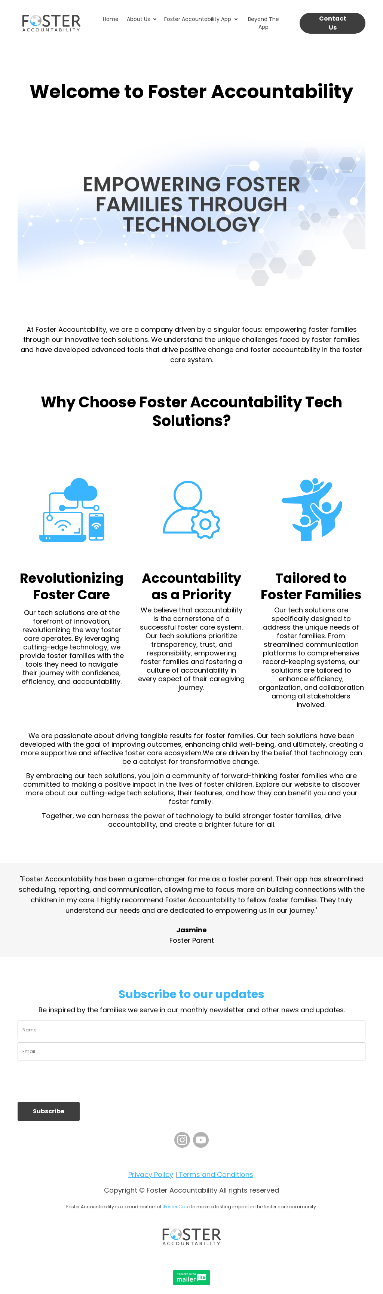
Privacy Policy (150, 1174)
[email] (191, 1051)
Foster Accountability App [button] (197, 19)
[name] (191, 1030)
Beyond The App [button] (263, 23)
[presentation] (74, 1081)
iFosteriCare (176, 1206)
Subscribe (48, 1111)
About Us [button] (138, 19)
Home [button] (111, 19)
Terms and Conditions (215, 1174)
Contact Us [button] (332, 23)
